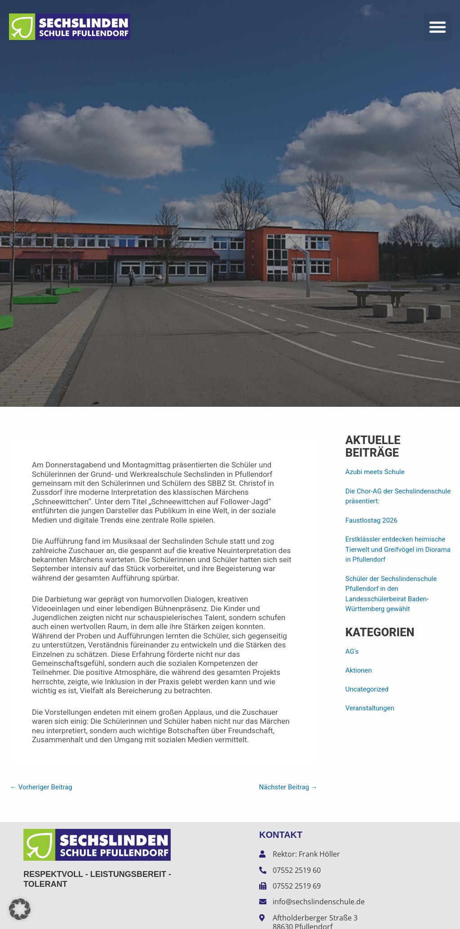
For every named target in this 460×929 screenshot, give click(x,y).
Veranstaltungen (369, 708)
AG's (352, 651)
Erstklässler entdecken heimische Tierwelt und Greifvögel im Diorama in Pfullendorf (398, 549)
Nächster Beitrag (288, 787)
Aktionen (358, 670)
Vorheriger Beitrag (41, 787)
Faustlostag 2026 (371, 520)
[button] (437, 26)
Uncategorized (367, 689)
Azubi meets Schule (375, 472)
